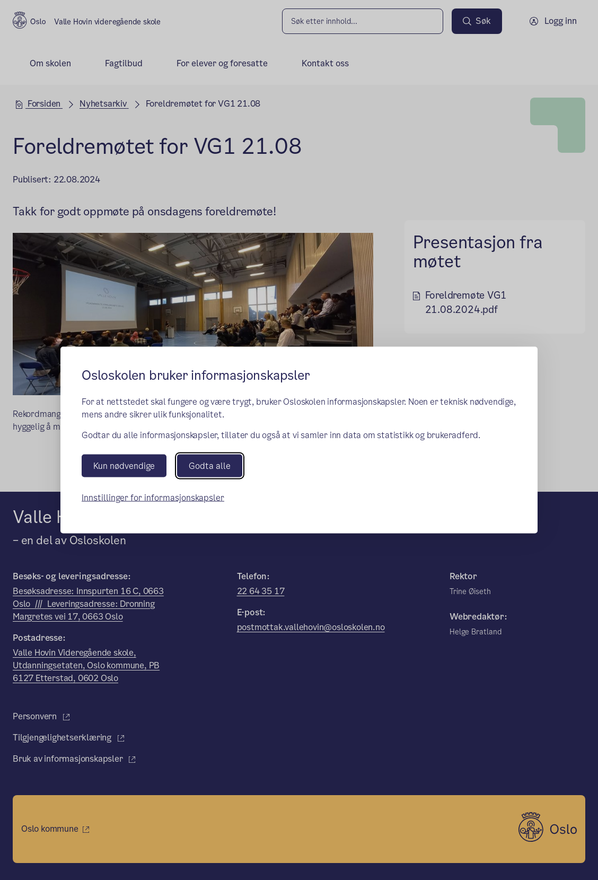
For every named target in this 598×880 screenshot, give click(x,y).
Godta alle (210, 466)
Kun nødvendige (124, 466)
